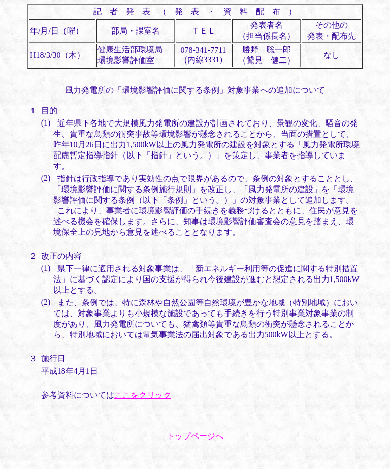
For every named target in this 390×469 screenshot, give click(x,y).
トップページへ (195, 436)
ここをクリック (142, 395)
